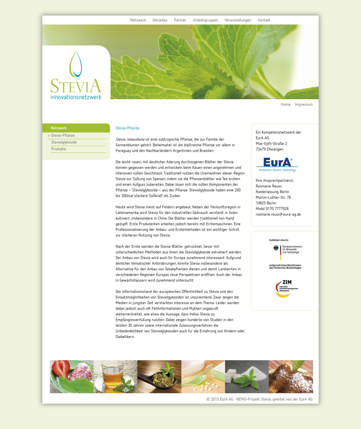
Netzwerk (138, 20)
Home (285, 105)
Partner (180, 20)
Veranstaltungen (238, 20)
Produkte (58, 149)
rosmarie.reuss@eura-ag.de (278, 214)
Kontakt (264, 20)
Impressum (304, 105)
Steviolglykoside (64, 142)
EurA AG (305, 399)
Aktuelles (160, 20)
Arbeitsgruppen (205, 20)
